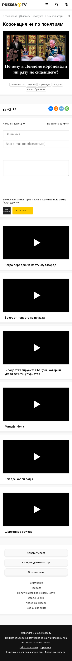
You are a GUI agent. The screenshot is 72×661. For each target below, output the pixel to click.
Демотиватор (18, 84)
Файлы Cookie (36, 597)
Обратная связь (29, 647)
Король (32, 84)
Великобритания (36, 89)
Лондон (57, 84)
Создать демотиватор (36, 562)
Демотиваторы (55, 16)
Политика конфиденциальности (36, 592)
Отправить (22, 210)
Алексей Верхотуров (32, 16)
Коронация (44, 84)
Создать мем (36, 572)
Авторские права (36, 602)
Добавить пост (36, 552)
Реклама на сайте (36, 607)
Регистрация (36, 582)
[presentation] (32, 186)
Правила (36, 587)
